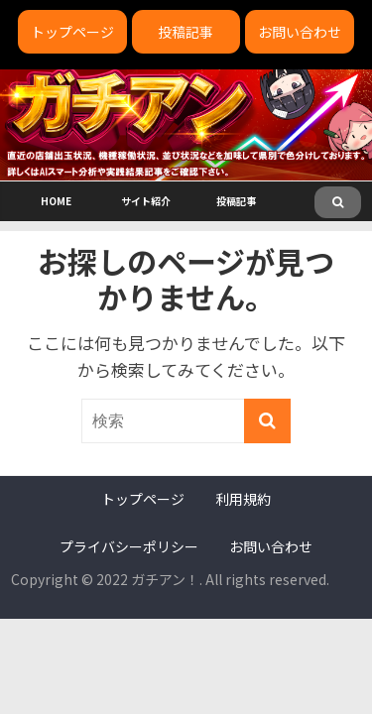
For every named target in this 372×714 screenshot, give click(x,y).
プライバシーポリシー (129, 546)
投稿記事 (185, 32)
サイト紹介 (146, 200)
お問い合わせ (299, 32)
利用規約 (243, 499)
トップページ (72, 32)
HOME (56, 200)
